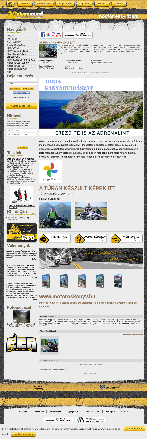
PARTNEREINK (13, 39)
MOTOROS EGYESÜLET (17, 69)
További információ (23, 434)
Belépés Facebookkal (21, 93)
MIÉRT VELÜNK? (14, 42)
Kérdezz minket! (21, 105)
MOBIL (9, 72)
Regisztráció (28, 88)
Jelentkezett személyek (92, 73)
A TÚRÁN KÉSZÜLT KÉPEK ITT (77, 188)
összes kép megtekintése (132, 334)
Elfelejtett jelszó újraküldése (21, 97)
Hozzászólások (77, 73)
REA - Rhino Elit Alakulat (16, 54)
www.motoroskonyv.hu (67, 296)
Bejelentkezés (15, 88)
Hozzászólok (98, 364)
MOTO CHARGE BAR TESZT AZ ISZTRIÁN (22, 207)
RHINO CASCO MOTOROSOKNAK (21, 60)
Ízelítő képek (105, 73)
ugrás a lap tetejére (85, 364)
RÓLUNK (10, 36)
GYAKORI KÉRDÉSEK (16, 45)
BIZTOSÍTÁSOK (13, 57)
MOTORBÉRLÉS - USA (16, 66)
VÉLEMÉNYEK (13, 48)
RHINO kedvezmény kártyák (18, 51)
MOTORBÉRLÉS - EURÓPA (18, 63)
